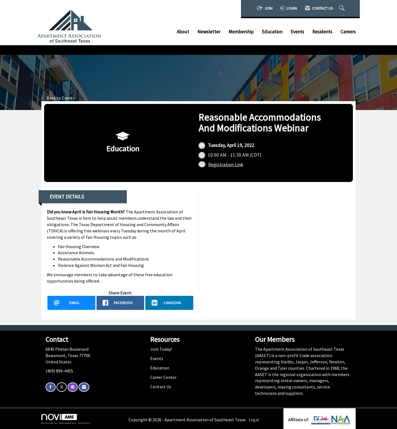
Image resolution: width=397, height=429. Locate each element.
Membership (241, 32)
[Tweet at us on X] (62, 387)
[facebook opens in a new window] (120, 303)
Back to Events (58, 98)
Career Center (163, 377)
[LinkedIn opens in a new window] (169, 303)
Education (272, 32)
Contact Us (160, 386)
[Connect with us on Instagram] (73, 387)
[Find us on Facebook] (50, 387)
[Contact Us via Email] (84, 387)
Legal (254, 419)
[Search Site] (342, 8)
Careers (348, 32)
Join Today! (161, 349)
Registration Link (225, 165)
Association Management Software (65, 419)
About (183, 32)
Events (297, 32)
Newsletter (208, 32)
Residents (322, 32)
